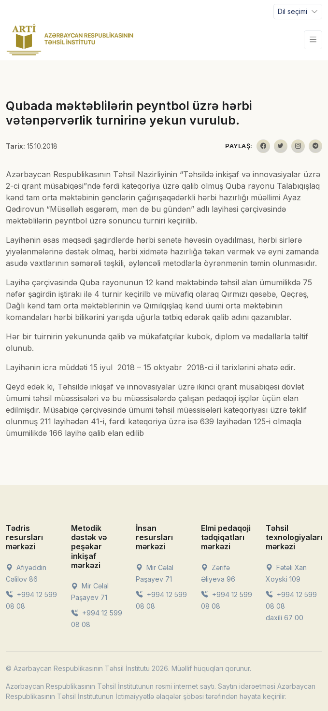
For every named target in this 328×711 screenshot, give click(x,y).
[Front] (70, 39)
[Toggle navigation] (297, 11)
